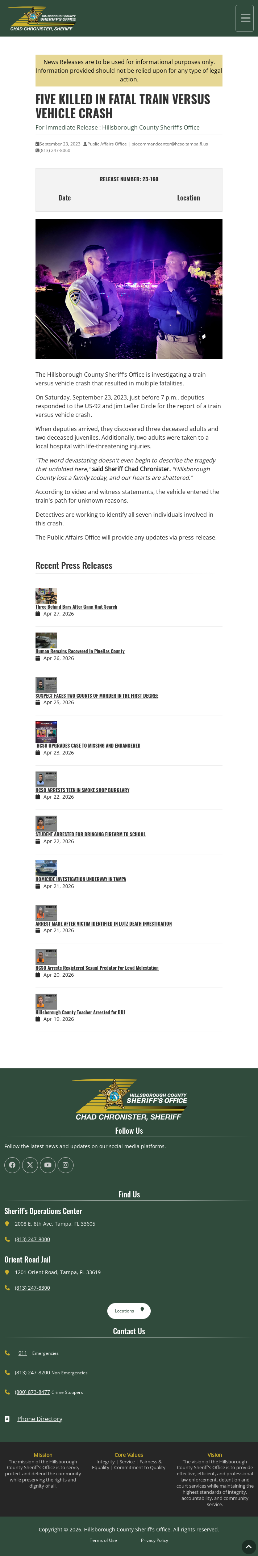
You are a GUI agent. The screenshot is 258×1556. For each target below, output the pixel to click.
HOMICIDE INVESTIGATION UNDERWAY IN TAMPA (81, 877)
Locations (129, 1308)
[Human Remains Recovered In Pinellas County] (65, 639)
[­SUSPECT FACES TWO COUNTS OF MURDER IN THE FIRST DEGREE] (65, 683)
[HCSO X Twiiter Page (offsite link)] (30, 1163)
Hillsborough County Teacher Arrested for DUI (80, 1010)
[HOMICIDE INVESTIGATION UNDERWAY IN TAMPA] (65, 866)
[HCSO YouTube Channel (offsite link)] (48, 1163)
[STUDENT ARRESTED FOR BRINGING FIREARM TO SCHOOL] (65, 822)
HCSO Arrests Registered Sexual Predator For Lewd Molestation (97, 965)
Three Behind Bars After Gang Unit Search (76, 604)
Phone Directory (33, 1417)
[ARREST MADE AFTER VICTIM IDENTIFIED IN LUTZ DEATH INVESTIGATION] (65, 911)
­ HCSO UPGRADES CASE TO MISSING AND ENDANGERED (88, 743)
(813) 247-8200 (32, 1370)
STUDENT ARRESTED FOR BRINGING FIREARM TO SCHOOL (91, 832)
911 (22, 1351)
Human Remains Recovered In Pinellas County (80, 649)
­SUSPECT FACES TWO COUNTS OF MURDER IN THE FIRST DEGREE (97, 693)
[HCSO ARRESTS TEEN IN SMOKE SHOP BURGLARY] (65, 778)
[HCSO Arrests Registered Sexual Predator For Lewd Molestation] (65, 955)
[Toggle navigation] (245, 17)
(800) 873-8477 (32, 1390)
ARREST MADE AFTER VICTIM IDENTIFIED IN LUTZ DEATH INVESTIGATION (104, 921)
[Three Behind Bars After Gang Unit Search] (65, 594)
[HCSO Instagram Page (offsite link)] (66, 1163)
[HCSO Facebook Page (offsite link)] (12, 1163)
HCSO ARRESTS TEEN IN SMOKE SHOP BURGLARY (82, 788)
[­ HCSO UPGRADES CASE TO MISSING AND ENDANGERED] (65, 730)
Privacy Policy (154, 1538)
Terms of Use (103, 1538)
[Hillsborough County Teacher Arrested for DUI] (65, 1000)
